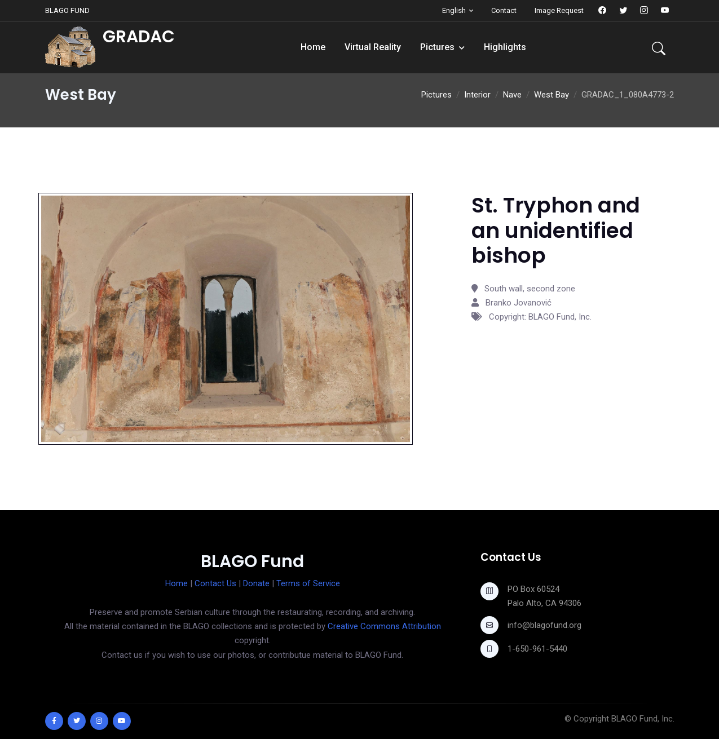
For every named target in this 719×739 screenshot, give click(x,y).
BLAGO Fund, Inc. (642, 719)
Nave (512, 95)
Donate (256, 583)
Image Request (559, 10)
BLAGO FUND (67, 10)
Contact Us (215, 583)
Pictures (437, 47)
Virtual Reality (373, 47)
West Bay (551, 95)
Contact (504, 10)
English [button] (454, 10)
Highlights (505, 47)
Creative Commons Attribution (384, 626)
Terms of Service (308, 583)
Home (313, 47)
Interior (477, 95)
